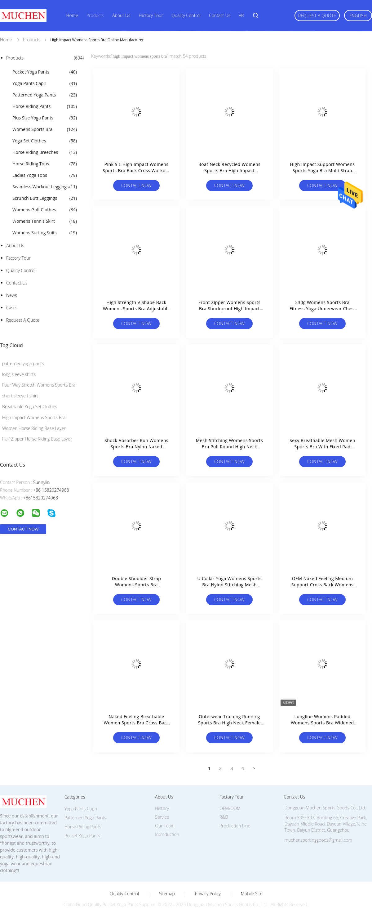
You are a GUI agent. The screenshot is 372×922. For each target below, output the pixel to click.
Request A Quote (317, 16)
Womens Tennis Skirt (44, 221)
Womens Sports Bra (44, 129)
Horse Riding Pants (44, 106)
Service (162, 817)
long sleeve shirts (19, 374)
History (162, 808)
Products (95, 15)
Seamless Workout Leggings (44, 186)
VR (241, 15)
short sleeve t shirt (20, 396)
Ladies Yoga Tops (44, 175)
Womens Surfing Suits (44, 232)
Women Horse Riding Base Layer (34, 428)
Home (72, 15)
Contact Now (136, 185)
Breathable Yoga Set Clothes (29, 407)
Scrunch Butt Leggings (44, 198)
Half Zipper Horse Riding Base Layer (37, 439)
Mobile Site (251, 894)
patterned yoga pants (23, 363)
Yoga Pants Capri (44, 83)
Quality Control (186, 15)
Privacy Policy (208, 894)
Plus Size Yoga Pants (44, 118)
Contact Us (219, 15)
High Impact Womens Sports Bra (33, 417)
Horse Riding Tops (44, 164)
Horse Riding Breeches (44, 152)
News (11, 295)
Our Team (165, 826)
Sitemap (167, 894)
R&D (223, 817)
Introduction (167, 834)
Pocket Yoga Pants (44, 72)
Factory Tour (151, 15)
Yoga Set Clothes (44, 141)
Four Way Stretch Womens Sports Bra (39, 385)
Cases (12, 308)
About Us (121, 15)
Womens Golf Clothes (44, 209)
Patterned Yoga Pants (44, 95)
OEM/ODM (230, 808)
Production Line (234, 826)
